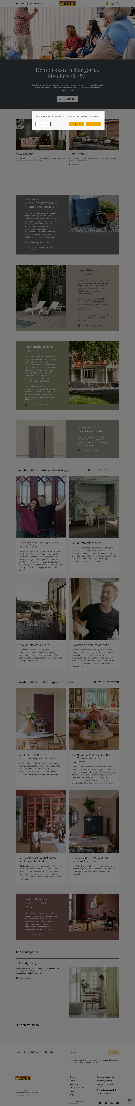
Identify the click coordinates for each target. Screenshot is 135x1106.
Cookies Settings (43, 124)
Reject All (77, 124)
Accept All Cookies (93, 124)
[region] (68, 120)
